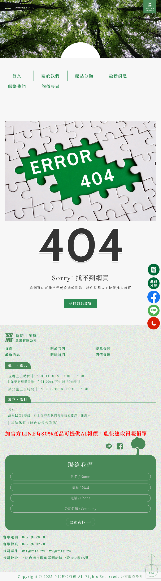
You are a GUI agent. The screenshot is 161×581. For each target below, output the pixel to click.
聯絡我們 (17, 86)
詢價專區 (51, 86)
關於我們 (50, 76)
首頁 (16, 76)
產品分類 (84, 76)
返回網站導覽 (80, 303)
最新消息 (118, 76)
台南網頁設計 (132, 576)
